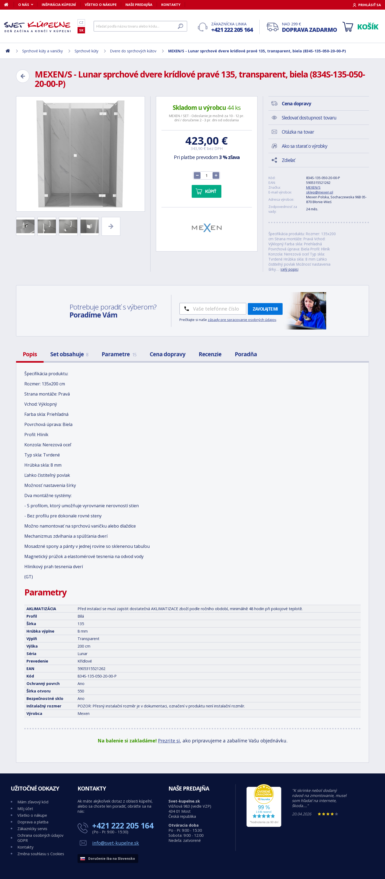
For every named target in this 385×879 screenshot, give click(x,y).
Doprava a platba (32, 821)
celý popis (289, 269)
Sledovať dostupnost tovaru (309, 117)
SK (81, 30)
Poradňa (246, 354)
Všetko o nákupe (101, 4)
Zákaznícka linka (232, 27)
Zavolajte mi (265, 309)
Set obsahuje (69, 354)
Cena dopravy (167, 354)
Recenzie (210, 354)
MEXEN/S (313, 187)
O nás (23, 4)
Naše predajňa (138, 4)
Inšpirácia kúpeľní (59, 4)
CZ (81, 22)
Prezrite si (169, 740)
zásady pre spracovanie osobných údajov (242, 319)
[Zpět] (22, 76)
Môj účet (25, 808)
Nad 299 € (309, 27)
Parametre (119, 354)
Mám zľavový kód (32, 801)
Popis (30, 354)
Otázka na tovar (298, 132)
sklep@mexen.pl (319, 192)
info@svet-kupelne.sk (115, 843)
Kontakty (170, 4)
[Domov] (9, 4)
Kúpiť (210, 191)
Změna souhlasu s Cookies (40, 853)
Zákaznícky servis (32, 828)
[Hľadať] (140, 26)
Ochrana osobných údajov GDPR (40, 838)
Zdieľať (288, 160)
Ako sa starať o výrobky (304, 146)
